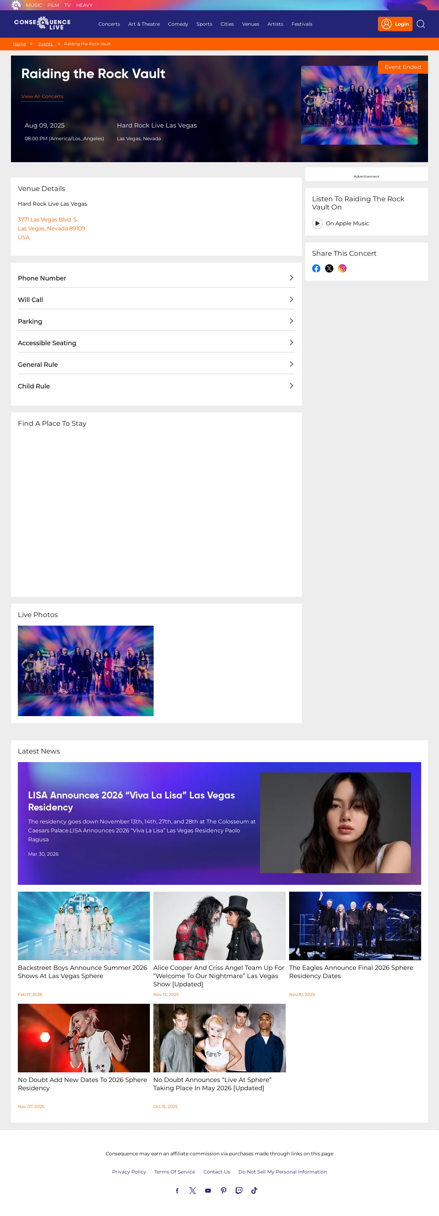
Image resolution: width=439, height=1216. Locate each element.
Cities (227, 24)
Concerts (109, 24)
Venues (250, 24)
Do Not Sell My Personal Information (282, 1172)
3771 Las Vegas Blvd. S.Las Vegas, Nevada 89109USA (51, 228)
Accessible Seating (47, 343)
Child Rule (34, 386)
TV (67, 5)
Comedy (178, 24)
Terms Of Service (174, 1172)
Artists (275, 24)
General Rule (38, 365)
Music (34, 5)
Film (53, 5)
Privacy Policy (129, 1172)
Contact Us (216, 1172)
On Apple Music (347, 223)
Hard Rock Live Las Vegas (157, 125)
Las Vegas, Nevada (139, 138)
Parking (30, 321)
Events (46, 43)
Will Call (30, 300)
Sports (204, 24)
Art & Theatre (144, 24)
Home (19, 43)
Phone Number (42, 278)
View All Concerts (42, 96)
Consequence (16, 5)
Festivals (302, 24)
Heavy (84, 5)
